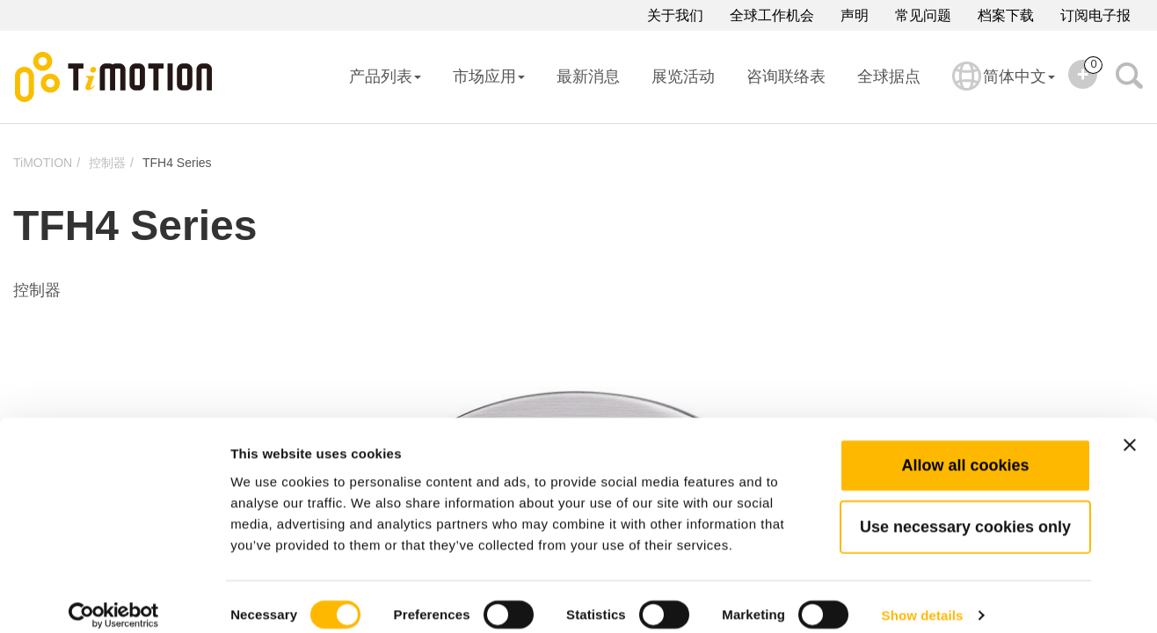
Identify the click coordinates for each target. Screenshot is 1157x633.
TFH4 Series (177, 163)
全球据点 (889, 76)
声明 (854, 15)
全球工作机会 (772, 15)
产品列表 (385, 76)
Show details (923, 598)
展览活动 (683, 76)
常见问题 (923, 15)
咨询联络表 (786, 76)
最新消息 (588, 76)
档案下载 (1006, 15)
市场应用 (489, 76)
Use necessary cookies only (965, 509)
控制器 (107, 163)
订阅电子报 (1095, 15)
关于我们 (675, 15)
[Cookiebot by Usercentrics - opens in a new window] (114, 599)
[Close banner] (1130, 427)
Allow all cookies (965, 447)
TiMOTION (42, 163)
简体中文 (1003, 88)
